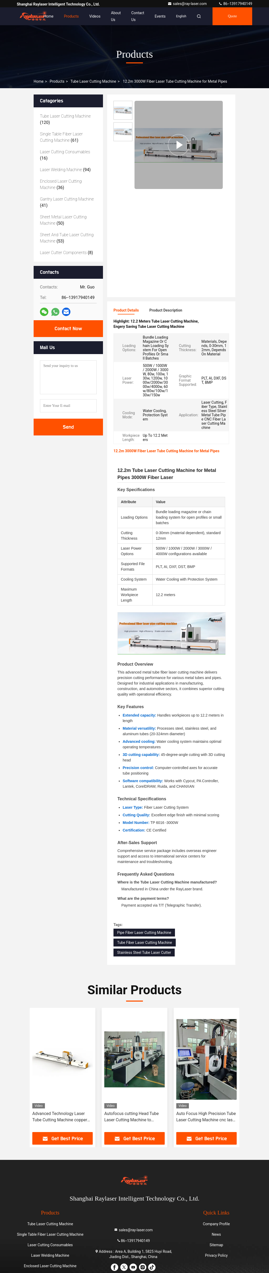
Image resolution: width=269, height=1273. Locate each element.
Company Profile (216, 1224)
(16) (65, 155)
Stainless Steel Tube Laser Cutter (144, 952)
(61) (61, 137)
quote (232, 16)
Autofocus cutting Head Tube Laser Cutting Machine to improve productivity (131, 1117)
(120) (65, 119)
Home (49, 16)
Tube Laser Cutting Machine (93, 81)
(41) (67, 202)
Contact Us (137, 16)
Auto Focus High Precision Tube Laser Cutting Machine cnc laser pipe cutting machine (206, 1117)
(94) (65, 169)
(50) (63, 220)
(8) (66, 252)
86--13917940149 (235, 4)
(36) (61, 184)
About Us (116, 16)
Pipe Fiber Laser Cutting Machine (144, 932)
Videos (95, 16)
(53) (67, 238)
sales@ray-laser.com (188, 4)
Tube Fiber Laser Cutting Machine (144, 942)
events (160, 16)
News (216, 1234)
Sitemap (216, 1245)
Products (71, 16)
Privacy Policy (216, 1255)
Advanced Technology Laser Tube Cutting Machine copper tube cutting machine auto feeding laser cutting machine (59, 1117)
